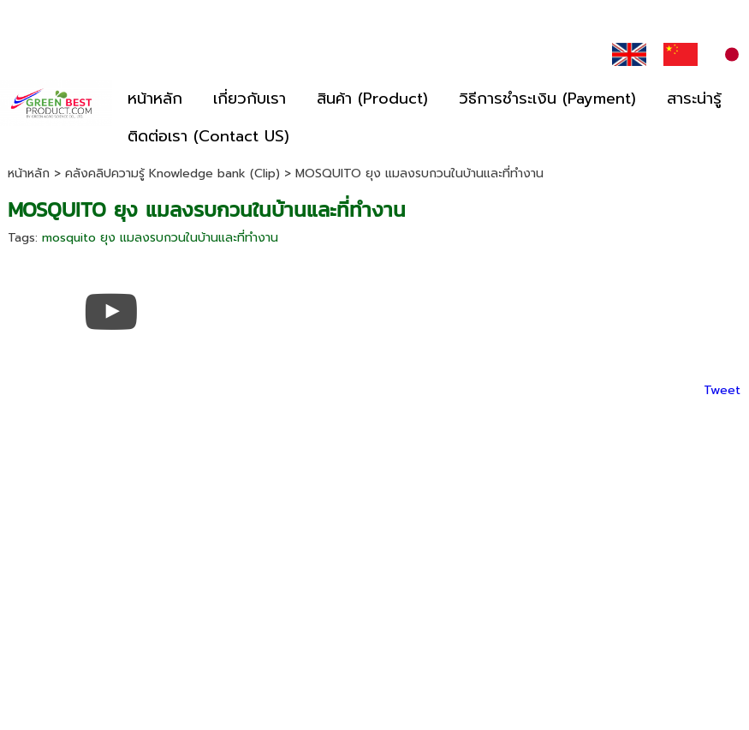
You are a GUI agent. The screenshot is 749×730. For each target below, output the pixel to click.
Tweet (722, 390)
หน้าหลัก (29, 173)
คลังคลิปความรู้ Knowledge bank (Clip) (172, 173)
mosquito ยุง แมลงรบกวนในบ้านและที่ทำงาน (160, 238)
